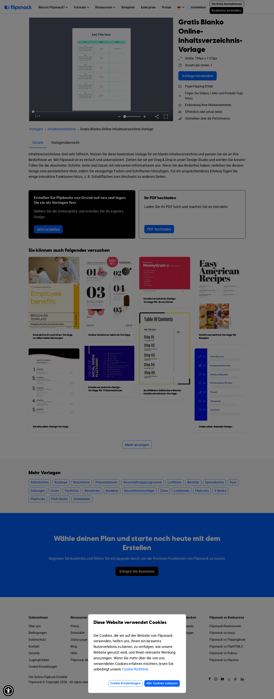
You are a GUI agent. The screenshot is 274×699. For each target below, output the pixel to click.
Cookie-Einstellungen (125, 683)
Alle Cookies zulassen (162, 683)
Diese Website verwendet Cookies (137, 625)
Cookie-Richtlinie (135, 669)
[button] (8, 690)
